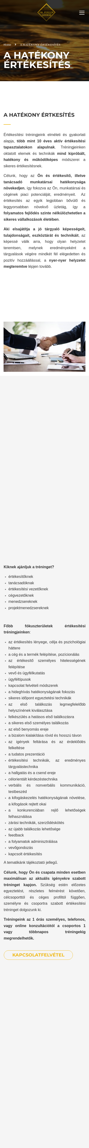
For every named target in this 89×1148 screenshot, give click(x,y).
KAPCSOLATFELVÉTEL (38, 955)
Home (7, 44)
